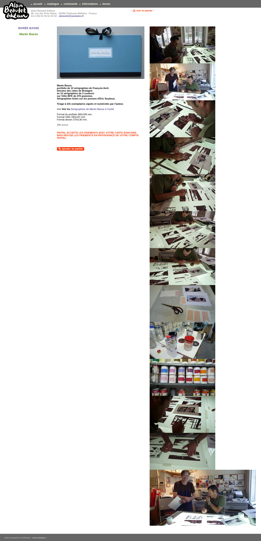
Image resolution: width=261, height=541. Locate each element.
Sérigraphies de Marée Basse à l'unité (92, 109)
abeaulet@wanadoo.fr (71, 16)
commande (70, 3)
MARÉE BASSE (28, 28)
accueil (38, 3)
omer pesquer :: (39, 538)
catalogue (53, 3)
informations (89, 3)
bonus (106, 3)
